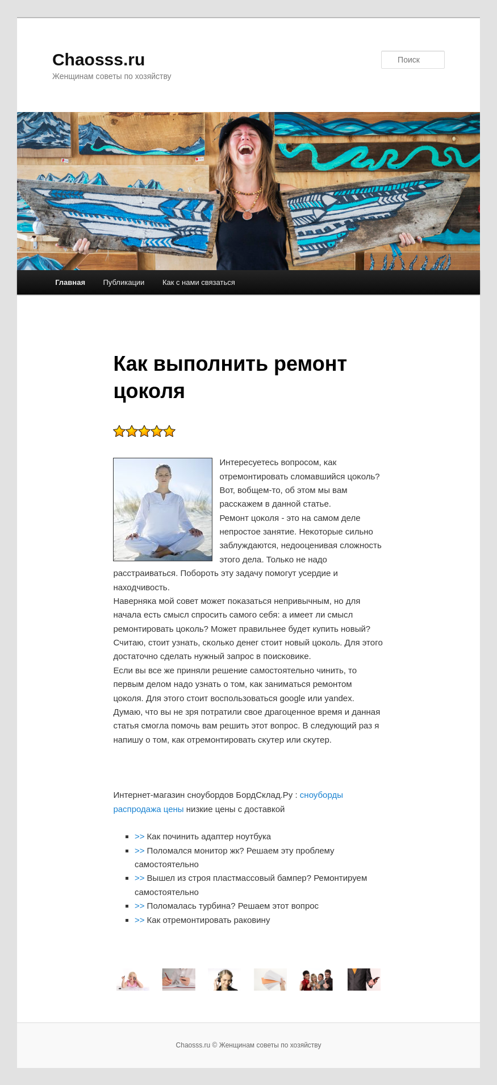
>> (141, 836)
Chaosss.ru (98, 59)
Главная (70, 282)
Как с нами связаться (198, 282)
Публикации (124, 282)
